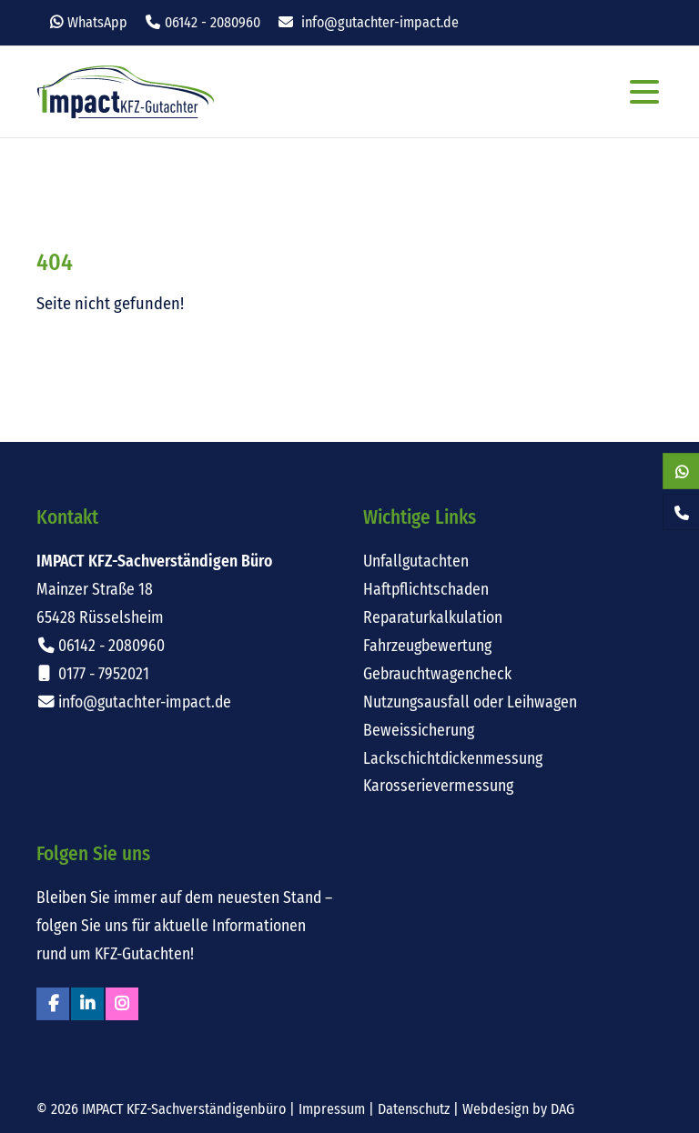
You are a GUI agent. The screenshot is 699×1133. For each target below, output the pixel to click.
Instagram (122, 1004)
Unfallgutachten (416, 561)
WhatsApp (97, 22)
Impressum (332, 1109)
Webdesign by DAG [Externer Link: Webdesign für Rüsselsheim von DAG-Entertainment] (518, 1109)
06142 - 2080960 (212, 22)
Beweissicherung (418, 730)
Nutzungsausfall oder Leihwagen (470, 702)
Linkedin (87, 1004)
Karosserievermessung (438, 786)
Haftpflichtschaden (426, 589)
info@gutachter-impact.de (380, 22)
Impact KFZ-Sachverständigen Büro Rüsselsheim (125, 92)
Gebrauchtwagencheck (437, 674)
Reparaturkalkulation (432, 617)
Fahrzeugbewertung (427, 646)
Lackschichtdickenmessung (452, 758)
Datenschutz (414, 1109)
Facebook (52, 1004)
